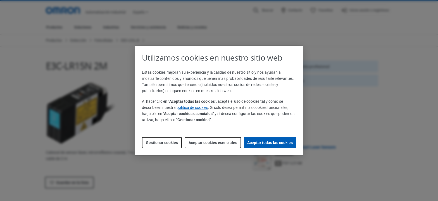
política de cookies (192, 107)
